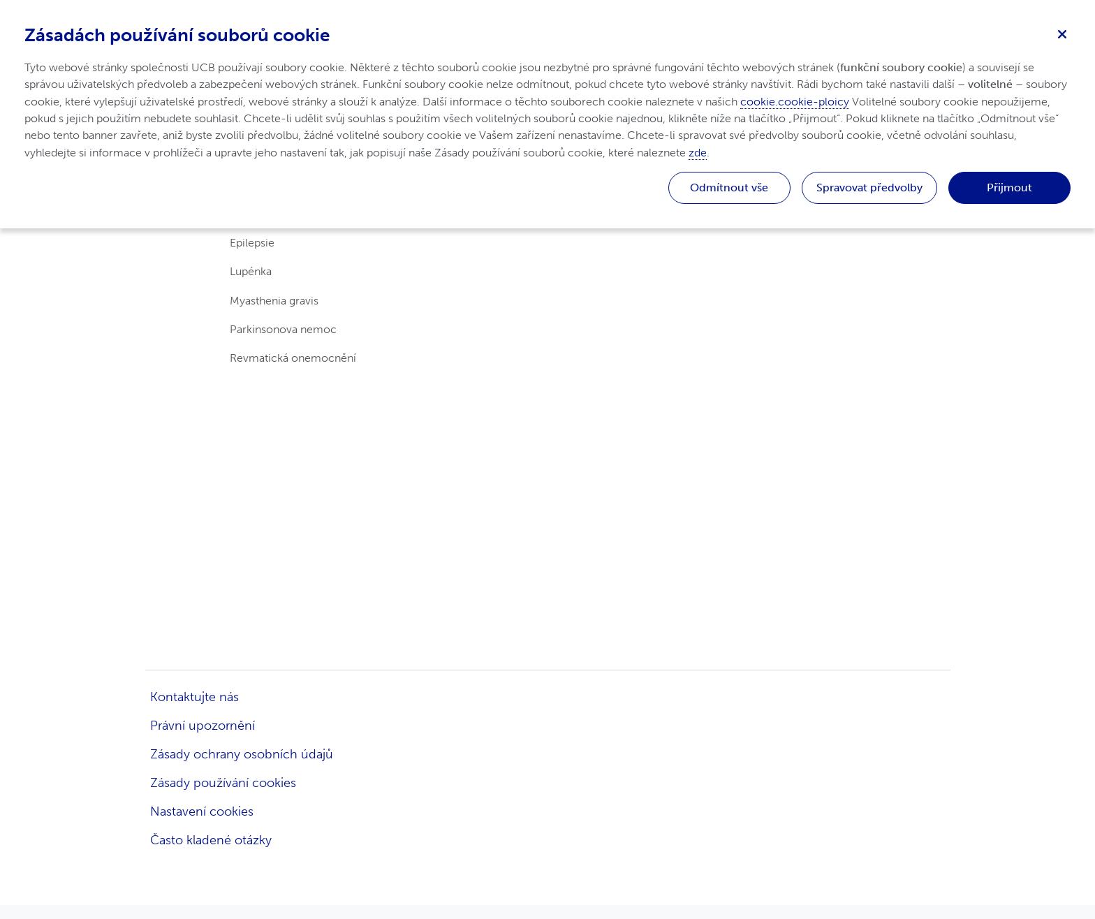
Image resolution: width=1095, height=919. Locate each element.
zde (698, 152)
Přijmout (1009, 187)
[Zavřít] (1062, 32)
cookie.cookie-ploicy (794, 101)
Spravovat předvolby (869, 187)
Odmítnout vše (729, 187)
